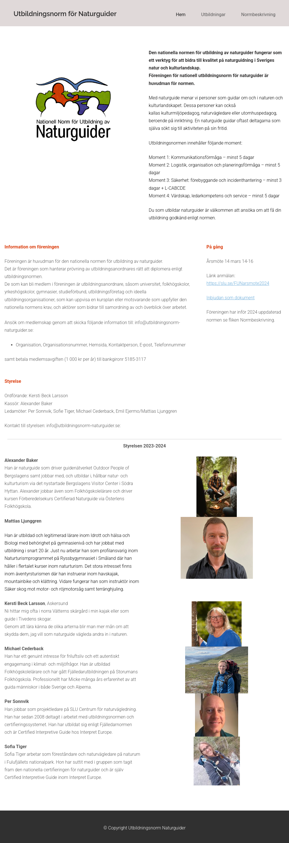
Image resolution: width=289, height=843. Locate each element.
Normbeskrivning (258, 14)
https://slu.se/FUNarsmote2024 (238, 283)
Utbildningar (213, 14)
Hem (180, 14)
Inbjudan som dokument (231, 297)
